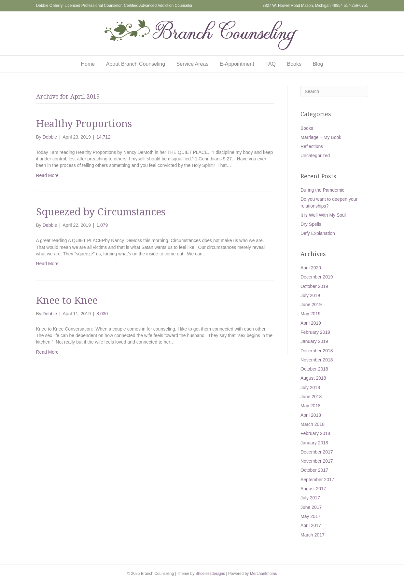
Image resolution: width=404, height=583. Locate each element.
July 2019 (310, 295)
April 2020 (310, 267)
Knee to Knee (67, 300)
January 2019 (314, 341)
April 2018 (310, 415)
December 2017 (316, 451)
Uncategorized (315, 155)
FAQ (270, 64)
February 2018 (315, 433)
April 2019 (310, 323)
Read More (47, 175)
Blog (318, 64)
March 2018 (312, 424)
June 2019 (311, 304)
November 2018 (316, 359)
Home (88, 64)
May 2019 (310, 313)
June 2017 (311, 507)
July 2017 (310, 497)
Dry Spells (310, 224)
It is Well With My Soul (323, 215)
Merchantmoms (263, 573)
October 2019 (314, 286)
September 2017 (317, 479)
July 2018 (310, 387)
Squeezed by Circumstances (100, 211)
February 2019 (315, 332)
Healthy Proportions (84, 123)
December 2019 (316, 276)
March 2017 (312, 534)
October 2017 (314, 470)
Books (294, 64)
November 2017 (316, 461)
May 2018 (310, 405)
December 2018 (316, 350)
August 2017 (313, 488)
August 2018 (313, 378)
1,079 (102, 225)
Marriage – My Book (320, 137)
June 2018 (311, 396)
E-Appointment (237, 64)
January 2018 (314, 442)
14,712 (103, 137)
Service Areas (192, 64)
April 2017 (310, 525)
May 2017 (310, 516)
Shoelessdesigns (210, 573)
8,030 (102, 313)
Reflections (311, 146)
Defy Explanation (317, 233)
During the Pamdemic (322, 190)
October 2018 (314, 369)
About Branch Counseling (135, 64)
